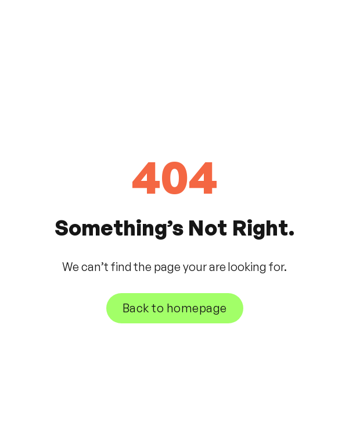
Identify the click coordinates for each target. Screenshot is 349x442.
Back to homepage (175, 308)
